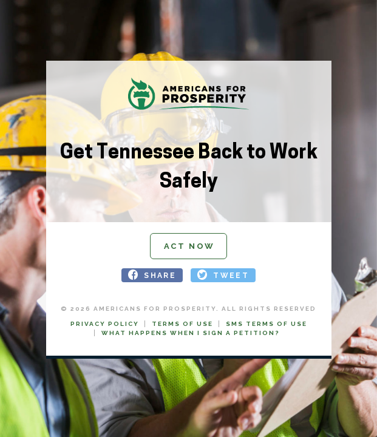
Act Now (189, 246)
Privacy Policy (104, 323)
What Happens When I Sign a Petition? (190, 333)
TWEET (231, 275)
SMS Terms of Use (266, 323)
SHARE (160, 275)
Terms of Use (182, 323)
